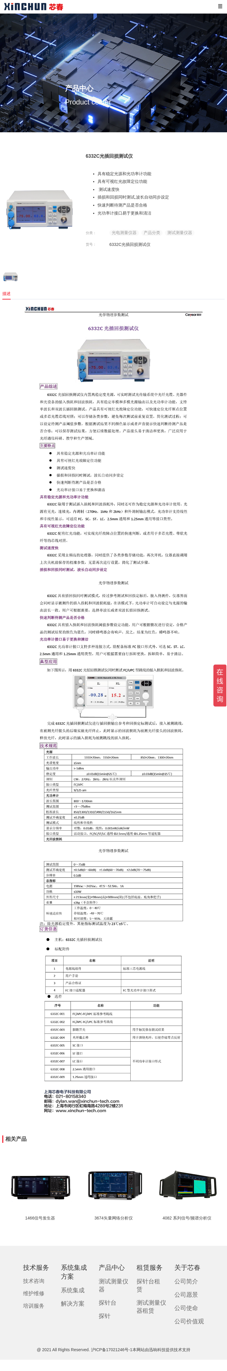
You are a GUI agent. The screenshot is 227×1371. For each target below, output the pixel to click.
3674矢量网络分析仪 (113, 1218)
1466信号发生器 (40, 1218)
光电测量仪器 (124, 232)
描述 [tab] (6, 293)
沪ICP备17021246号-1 (111, 1349)
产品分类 (152, 232)
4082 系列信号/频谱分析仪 (187, 1218)
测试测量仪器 (179, 232)
